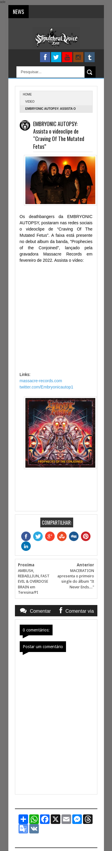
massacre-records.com (41, 380)
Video (30, 101)
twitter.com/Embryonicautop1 (46, 387)
